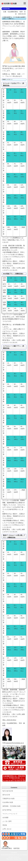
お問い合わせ (6, 829)
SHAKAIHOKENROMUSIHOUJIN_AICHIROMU (14, 855)
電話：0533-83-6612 (9, 720)
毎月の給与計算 (7, 791)
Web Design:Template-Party (14, 859)
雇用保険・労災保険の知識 (11, 806)
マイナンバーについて (9, 814)
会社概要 (5, 817)
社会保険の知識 (7, 802)
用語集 (4, 825)
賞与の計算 (6, 795)
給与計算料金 (6, 810)
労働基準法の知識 (8, 798)
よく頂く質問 (6, 821)
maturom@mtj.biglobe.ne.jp (15, 743)
